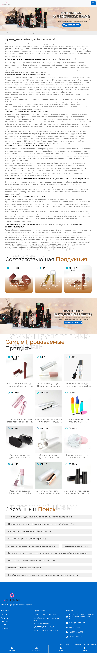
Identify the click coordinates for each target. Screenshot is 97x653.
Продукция (36, 649)
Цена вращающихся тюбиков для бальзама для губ (33, 560)
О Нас (60, 649)
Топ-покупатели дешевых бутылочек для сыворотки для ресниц (40, 517)
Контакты (85, 649)
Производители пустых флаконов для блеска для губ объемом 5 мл (41, 524)
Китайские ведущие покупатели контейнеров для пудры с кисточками (43, 575)
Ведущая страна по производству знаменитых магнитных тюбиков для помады (47, 553)
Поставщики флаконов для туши (24, 568)
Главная (3, 33)
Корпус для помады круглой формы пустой (29, 531)
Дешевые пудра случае (76, 546)
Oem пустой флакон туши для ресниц (27, 538)
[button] (88, 279)
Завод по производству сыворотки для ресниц (31, 546)
